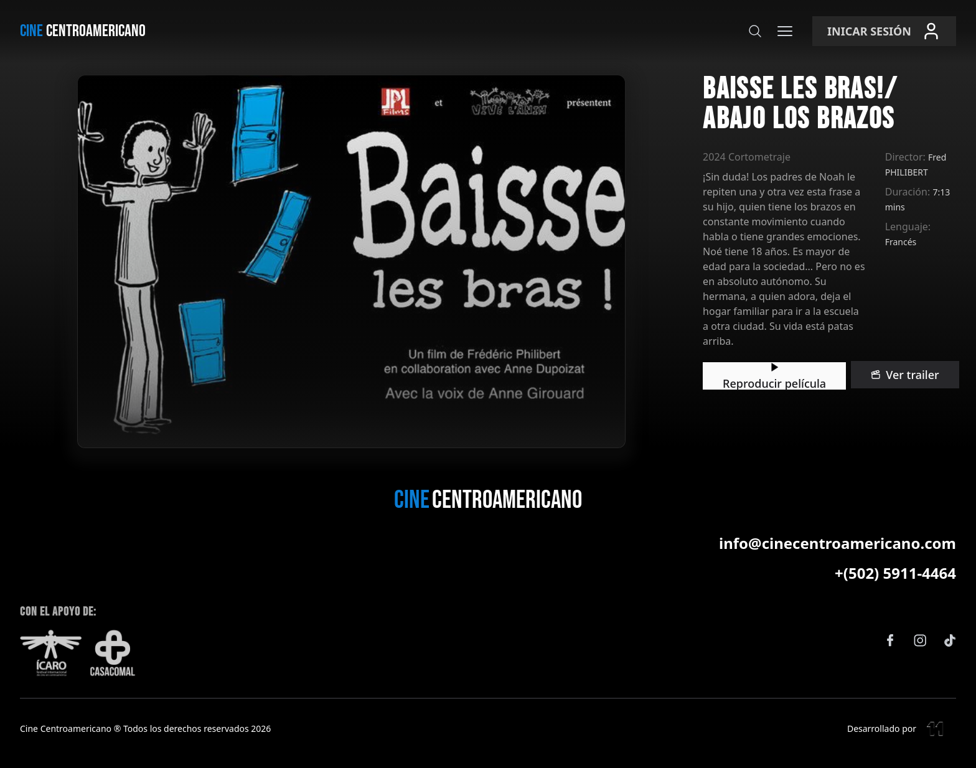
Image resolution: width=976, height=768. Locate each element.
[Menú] (784, 31)
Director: (768, 127)
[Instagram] (920, 659)
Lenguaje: (771, 167)
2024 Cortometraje (333, 127)
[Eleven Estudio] (936, 748)
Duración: (771, 147)
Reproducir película (367, 240)
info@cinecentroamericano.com (837, 563)
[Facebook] (890, 659)
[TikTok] (950, 659)
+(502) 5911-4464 (895, 592)
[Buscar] (755, 31)
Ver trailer (503, 240)
